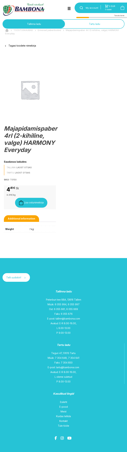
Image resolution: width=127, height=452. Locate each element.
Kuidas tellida (63, 416)
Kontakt (63, 421)
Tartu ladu (94, 24)
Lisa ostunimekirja (31, 202)
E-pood (63, 406)
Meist (63, 411)
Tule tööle (63, 425)
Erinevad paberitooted (49, 30)
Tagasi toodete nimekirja (20, 45)
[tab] (21, 218)
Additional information (21, 218)
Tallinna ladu (34, 24)
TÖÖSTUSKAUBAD (23, 30)
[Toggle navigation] (69, 8)
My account (92, 7)
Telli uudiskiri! (15, 277)
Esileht (63, 402)
